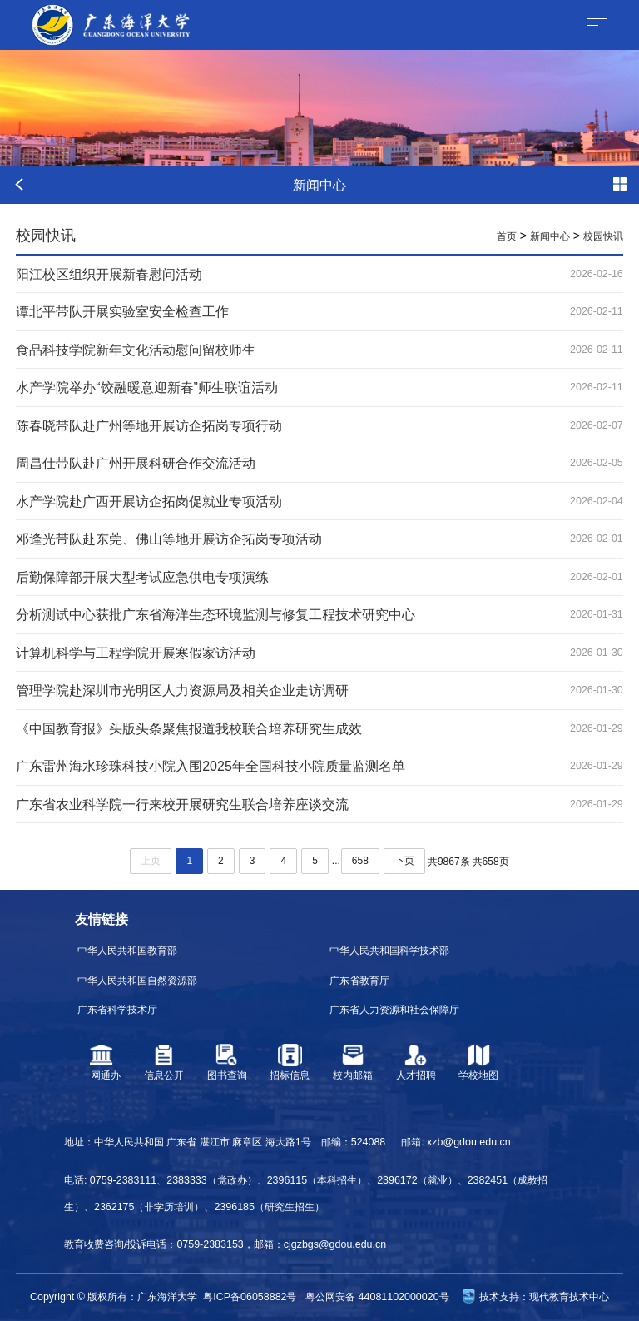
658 (360, 861)
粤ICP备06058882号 (249, 1297)
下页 (404, 861)
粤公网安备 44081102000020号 (376, 1297)
